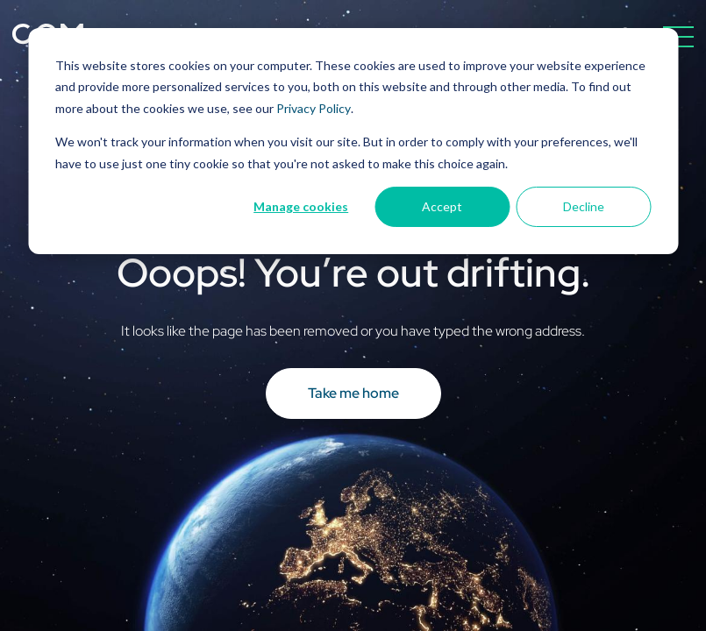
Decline (583, 206)
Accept (442, 206)
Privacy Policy (313, 108)
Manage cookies (300, 206)
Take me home (353, 393)
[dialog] (353, 141)
